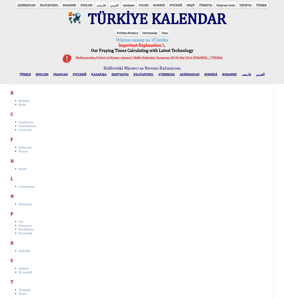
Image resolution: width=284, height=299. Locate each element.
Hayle (22, 169)
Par (21, 222)
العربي (114, 5)
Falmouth (25, 147)
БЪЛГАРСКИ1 (49, 5)
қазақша (128, 5)
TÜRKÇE (261, 5)
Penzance (25, 225)
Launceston (27, 186)
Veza (164, 33)
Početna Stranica (127, 33)
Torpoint (25, 290)
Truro (23, 294)
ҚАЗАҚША (99, 74)
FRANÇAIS (60, 74)
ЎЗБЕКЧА (205, 5)
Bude (22, 104)
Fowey (23, 151)
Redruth (24, 251)
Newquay (25, 204)
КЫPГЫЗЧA (120, 74)
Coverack (25, 130)
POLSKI (143, 5)
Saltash (24, 268)
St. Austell (25, 272)
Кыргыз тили (225, 5)
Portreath (25, 233)
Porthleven (26, 229)
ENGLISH (86, 5)
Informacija (149, 33)
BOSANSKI (69, 5)
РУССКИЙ (175, 5)
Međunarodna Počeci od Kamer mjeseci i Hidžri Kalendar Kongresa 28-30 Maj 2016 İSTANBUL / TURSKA (149, 57)
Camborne (26, 122)
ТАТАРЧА (245, 5)
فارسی (101, 5)
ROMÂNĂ (159, 5)
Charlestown (27, 126)
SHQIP (191, 5)
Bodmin (24, 101)
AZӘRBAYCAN (26, 5)
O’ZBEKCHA (166, 74)
